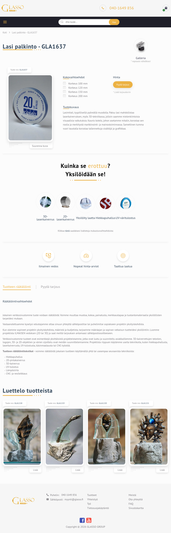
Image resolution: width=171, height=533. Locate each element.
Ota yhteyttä (136, 499)
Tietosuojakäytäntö (98, 508)
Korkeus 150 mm (78, 91)
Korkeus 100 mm (78, 83)
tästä (67, 230)
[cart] (166, 8)
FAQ (131, 503)
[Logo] (13, 8)
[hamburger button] (5, 22)
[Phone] (117, 8)
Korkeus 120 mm (78, 87)
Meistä (132, 495)
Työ (89, 503)
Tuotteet (92, 495)
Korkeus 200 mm (78, 96)
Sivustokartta (136, 508)
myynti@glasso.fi (74, 499)
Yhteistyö (92, 499)
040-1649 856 (69, 495)
